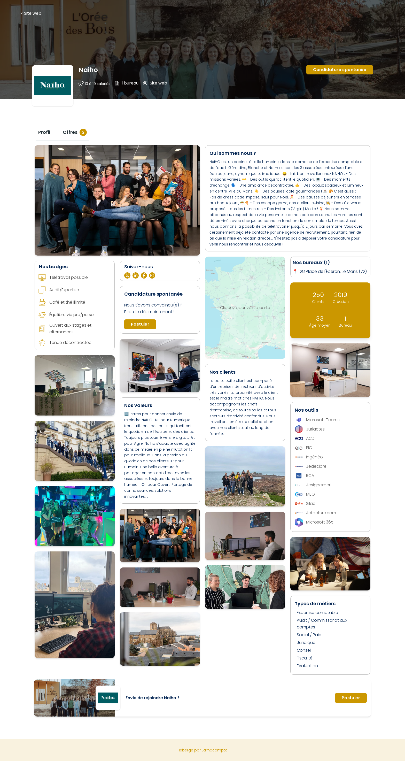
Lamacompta (215, 750)
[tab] (44, 132)
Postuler (140, 324)
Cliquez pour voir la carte (245, 308)
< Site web (31, 13)
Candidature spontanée (339, 70)
